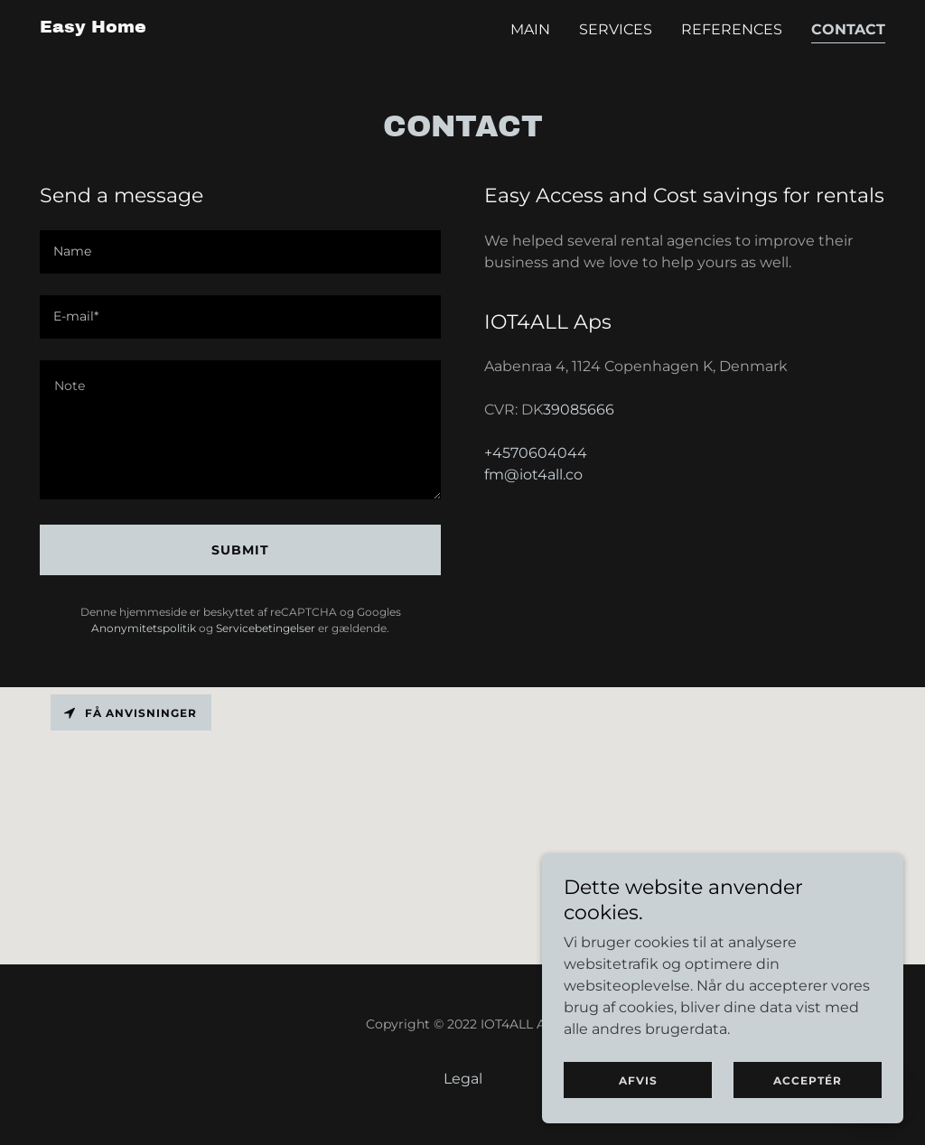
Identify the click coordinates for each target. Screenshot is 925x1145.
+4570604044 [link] (535, 452)
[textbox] (240, 252)
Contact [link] (848, 29)
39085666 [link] (578, 409)
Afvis (638, 1080)
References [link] (731, 29)
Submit (240, 550)
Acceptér (807, 1080)
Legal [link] (463, 1078)
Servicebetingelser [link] (265, 628)
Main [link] (530, 29)
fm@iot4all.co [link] (533, 474)
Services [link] (615, 29)
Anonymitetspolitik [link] (143, 628)
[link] (93, 27)
